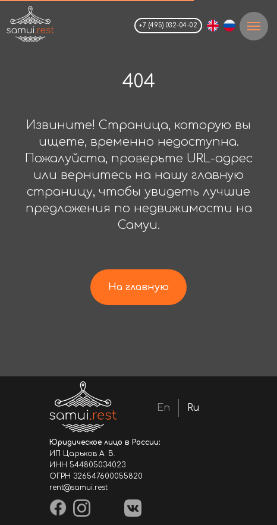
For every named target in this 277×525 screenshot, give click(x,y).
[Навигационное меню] (253, 26)
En (163, 408)
